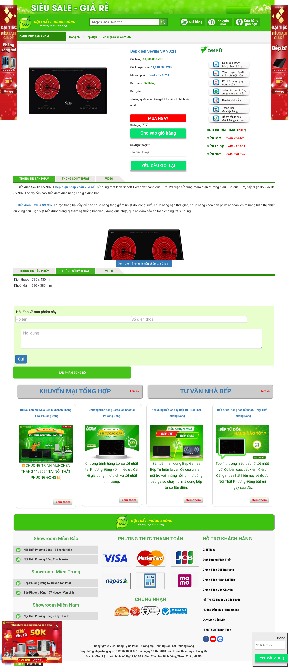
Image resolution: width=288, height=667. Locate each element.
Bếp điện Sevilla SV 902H (117, 37)
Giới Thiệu (209, 549)
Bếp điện (91, 37)
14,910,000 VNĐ (161, 67)
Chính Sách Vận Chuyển (218, 589)
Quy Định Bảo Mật (214, 619)
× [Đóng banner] (57, 626)
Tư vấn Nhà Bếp (205, 391)
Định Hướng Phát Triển (217, 559)
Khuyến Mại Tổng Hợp (75, 391)
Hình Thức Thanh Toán (217, 629)
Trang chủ (75, 37)
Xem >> (134, 391)
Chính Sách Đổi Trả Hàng (218, 569)
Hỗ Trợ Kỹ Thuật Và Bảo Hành (221, 599)
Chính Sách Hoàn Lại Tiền (219, 579)
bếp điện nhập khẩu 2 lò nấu (75, 187)
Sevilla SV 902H (159, 75)
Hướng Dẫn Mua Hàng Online (221, 609)
